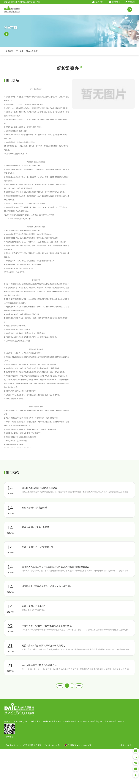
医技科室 (19, 54)
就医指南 (89, 11)
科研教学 (112, 11)
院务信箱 (97, 2)
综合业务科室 (32, 54)
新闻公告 (78, 11)
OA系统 (130, 2)
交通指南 (67, 11)
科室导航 (100, 11)
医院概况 (56, 11)
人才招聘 (123, 11)
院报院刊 (114, 2)
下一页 (82, 715)
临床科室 (9, 54)
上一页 (57, 715)
